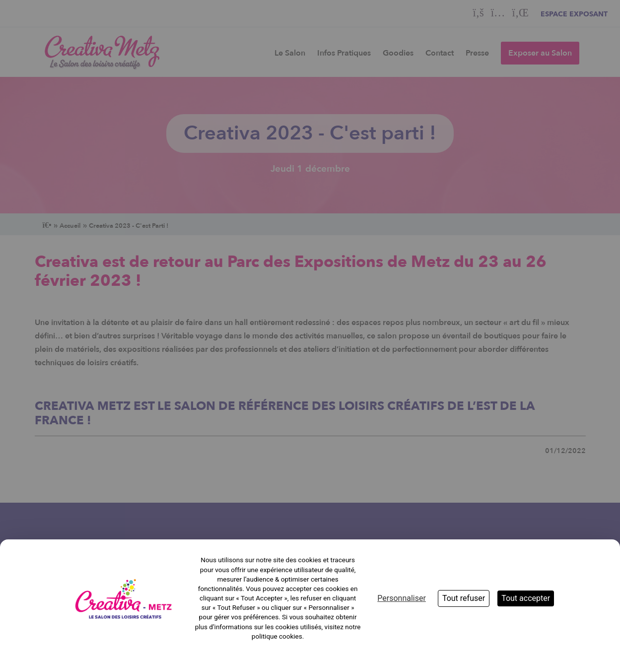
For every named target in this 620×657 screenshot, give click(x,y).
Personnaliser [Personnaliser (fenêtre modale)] (401, 598)
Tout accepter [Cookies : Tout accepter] (525, 598)
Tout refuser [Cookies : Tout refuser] (463, 598)
